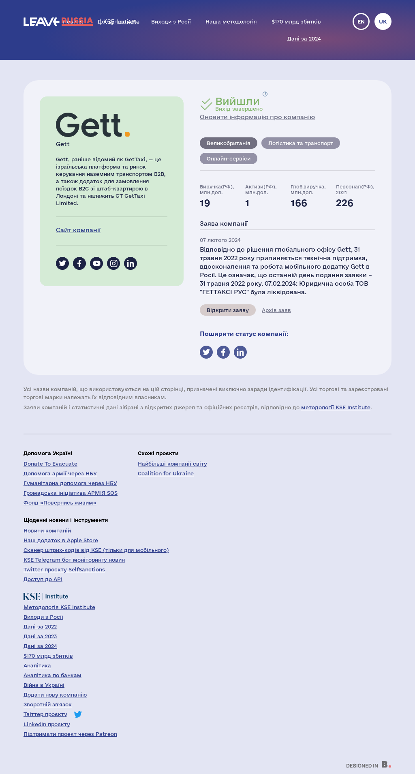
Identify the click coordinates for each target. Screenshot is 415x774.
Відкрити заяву (228, 310)
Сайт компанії (78, 230)
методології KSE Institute (335, 407)
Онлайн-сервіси (228, 158)
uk (383, 21)
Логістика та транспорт (300, 143)
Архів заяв (276, 310)
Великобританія (228, 143)
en (361, 21)
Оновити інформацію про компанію (257, 116)
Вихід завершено (239, 103)
